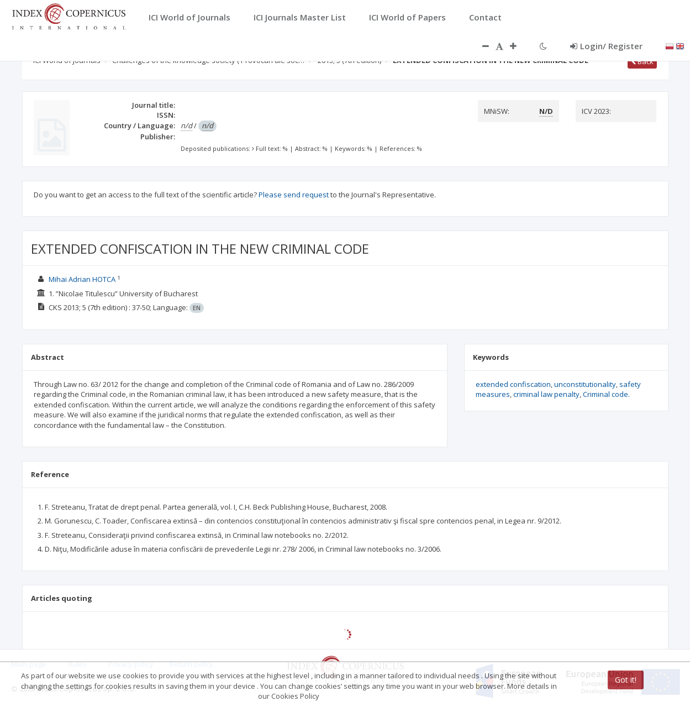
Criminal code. (606, 394)
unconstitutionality (585, 384)
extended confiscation (513, 384)
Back (642, 61)
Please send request (294, 195)
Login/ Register (606, 45)
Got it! (625, 679)
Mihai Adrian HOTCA (82, 279)
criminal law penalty (546, 394)
